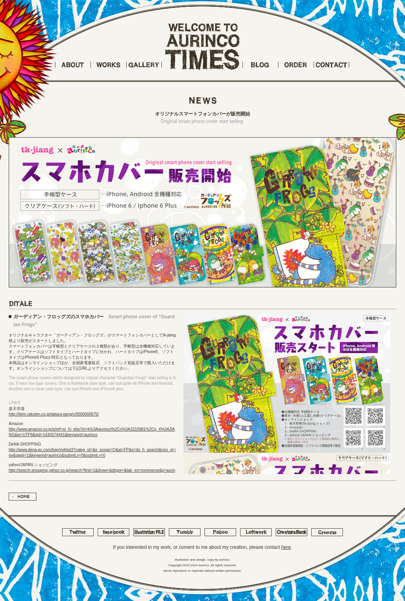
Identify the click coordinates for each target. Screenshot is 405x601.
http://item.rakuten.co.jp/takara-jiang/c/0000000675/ (54, 414)
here (286, 547)
